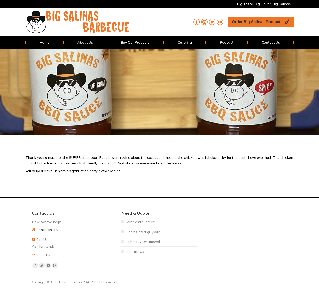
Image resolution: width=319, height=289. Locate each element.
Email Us (43, 255)
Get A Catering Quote (143, 232)
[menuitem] (44, 42)
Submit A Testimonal (143, 242)
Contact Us (135, 251)
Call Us (42, 239)
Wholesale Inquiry (140, 222)
